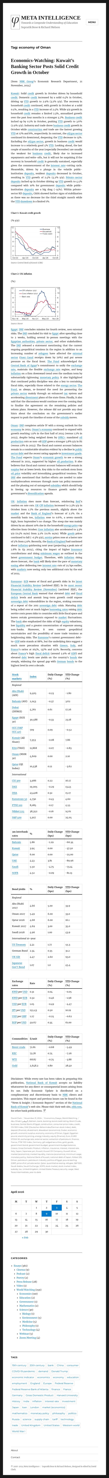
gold (64, 1142)
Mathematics (26, 1305)
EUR (25, 997)
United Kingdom (30, 1169)
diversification (36, 493)
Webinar (24, 1333)
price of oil (22, 1163)
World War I (18, 1431)
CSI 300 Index (17, 1127)
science (27, 1419)
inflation (16, 373)
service (49, 537)
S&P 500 (16, 817)
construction (35, 129)
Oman (14, 425)
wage (70, 1169)
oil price (15, 473)
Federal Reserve (64, 1383)
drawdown (26, 201)
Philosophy (28, 1325)
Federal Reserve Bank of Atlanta (30, 1389)
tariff (54, 1419)
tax (66, 393)
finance (75, 1139)
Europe (47, 1383)
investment (69, 1401)
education (73, 1377)
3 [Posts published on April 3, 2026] (56, 1207)
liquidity (20, 625)
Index (33, 676)
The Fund (53, 361)
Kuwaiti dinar (69, 1151)
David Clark (16, 1118)
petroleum (23, 1160)
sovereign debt (19, 601)
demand (43, 1371)
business (58, 125)
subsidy (64, 417)
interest (63, 1148)
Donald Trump (59, 1371)
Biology (26, 1313)
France (15, 649)
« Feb (25, 1237)
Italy (72, 645)
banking (47, 1121)
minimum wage (73, 1154)
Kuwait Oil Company (53, 1151)
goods (71, 533)
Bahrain (16, 701)
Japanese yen (28, 1151)
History (16, 1401)
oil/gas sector (74, 133)
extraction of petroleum (60, 1139)
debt (21, 453)
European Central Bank (24, 593)
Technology (29, 1329)
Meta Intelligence (51, 18)
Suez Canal (26, 357)
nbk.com (76, 1106)
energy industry (42, 1136)
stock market (52, 1166)
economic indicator (23, 1377)
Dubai (15, 707)
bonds (73, 657)
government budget (30, 557)
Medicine (27, 1321)
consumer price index (63, 1124)
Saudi (15, 866)
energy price (71, 525)
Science (23, 1309)
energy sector (68, 385)
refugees (43, 353)
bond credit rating (60, 1121)
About (14, 1450)
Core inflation (46, 529)
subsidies (56, 485)
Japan (19, 1151)
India (26, 1401)
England (35, 1383)
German (61, 661)
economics (43, 1377)
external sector (41, 1139)
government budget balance (62, 1145)
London (34, 1407)
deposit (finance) (18, 1130)
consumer (72, 1365)
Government (26, 1301)
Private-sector (74, 177)
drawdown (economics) (49, 1130)
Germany (37, 1142)
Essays (58, 1118)
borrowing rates (59, 609)
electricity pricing (26, 1136)
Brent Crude (75, 1121)
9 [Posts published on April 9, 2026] (46, 1213)
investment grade (72, 453)
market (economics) (20, 1154)
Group (27, 81)
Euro (68, 1136)
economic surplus (26, 1133)
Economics (49, 1118)
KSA (14, 748)
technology (67, 1419)
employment (19, 1383)
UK (12, 501)
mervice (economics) (55, 1154)
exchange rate (52, 369)
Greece (64, 645)
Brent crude (18, 1047)
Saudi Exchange (31, 1166)
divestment (31, 397)
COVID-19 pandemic (23, 1371)
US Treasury (19, 944)
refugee (69, 1163)
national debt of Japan (60, 1157)
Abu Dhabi (18, 691)
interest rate (58, 165)
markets (21, 569)
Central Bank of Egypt (24, 365)
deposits (29, 173)
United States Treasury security (53, 1169)
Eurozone (16, 581)
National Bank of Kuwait (41, 1082)
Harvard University (67, 1395)
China (60, 1365)
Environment (29, 1317)
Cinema (21, 1269)
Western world (71, 1425)
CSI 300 (16, 780)
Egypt (14, 329)
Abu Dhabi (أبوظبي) (19, 1121)
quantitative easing (56, 1163)
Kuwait (15, 93)
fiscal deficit (42, 653)
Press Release (24, 1281)
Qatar (15, 764)
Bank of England (41, 513)
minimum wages (50, 553)
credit (31, 93)
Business (70, 117)
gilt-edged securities (51, 1142)
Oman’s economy (42, 429)
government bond (19, 1145)
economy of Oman (53, 1133)
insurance (76, 549)
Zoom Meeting (27, 1337)
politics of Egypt (54, 1160)
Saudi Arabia (17, 1166)
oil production (65, 461)
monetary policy (49, 377)
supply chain (42, 1419)
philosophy (58, 1413)
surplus (15, 469)
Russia (15, 1419)
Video (20, 1285)
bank (36, 561)
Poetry (20, 1277)
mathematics (19, 1413)
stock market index (67, 1166)
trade (15, 1425)
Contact (15, 1457)
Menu (92, 22)
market (15, 513)
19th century (19, 1365)
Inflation (22, 501)
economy (16, 429)
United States (51, 1425)
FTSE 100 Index (25, 1142)
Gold (14, 1065)
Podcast (21, 1273)
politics (72, 1413)
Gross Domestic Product (29, 1148)
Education (25, 1297)
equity (65, 621)
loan (24, 1407)
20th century (37, 1365)
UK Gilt (16, 956)
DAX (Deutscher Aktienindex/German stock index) (47, 1127)
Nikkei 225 (18, 811)
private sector (44, 341)
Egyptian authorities (23, 341)
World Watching (69, 1118)
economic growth (53, 457)
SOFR (42, 1166)
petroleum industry (38, 1160)
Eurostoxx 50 (19, 799)
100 (17, 805)
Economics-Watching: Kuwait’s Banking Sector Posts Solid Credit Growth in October (45, 66)
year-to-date (35, 1172)
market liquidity (37, 1154)
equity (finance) (58, 1136)
